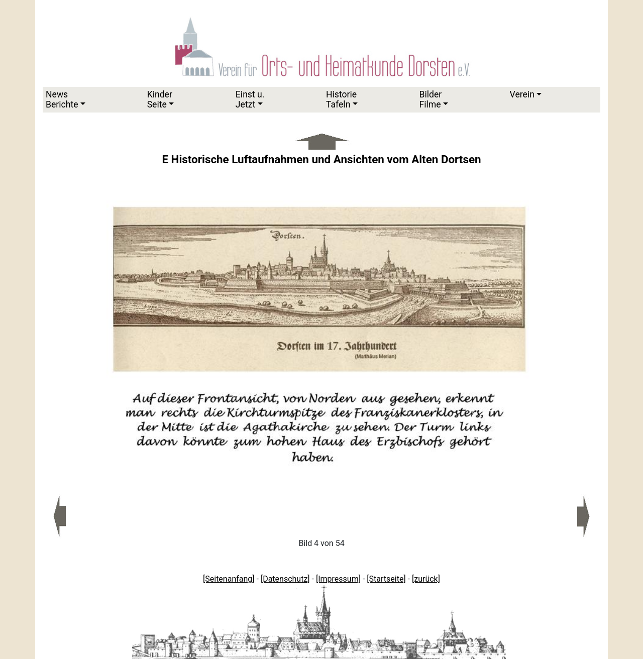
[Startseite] (386, 579)
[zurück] (426, 579)
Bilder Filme (430, 99)
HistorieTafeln (341, 99)
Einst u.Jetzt (250, 99)
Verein (522, 94)
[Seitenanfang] (229, 579)
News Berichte (62, 99)
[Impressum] (338, 579)
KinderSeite (159, 99)
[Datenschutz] (285, 579)
